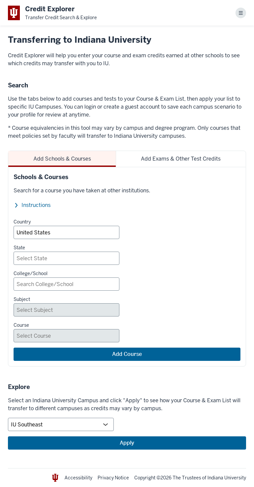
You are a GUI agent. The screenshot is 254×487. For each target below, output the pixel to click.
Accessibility (78, 478)
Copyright (144, 478)
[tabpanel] (127, 266)
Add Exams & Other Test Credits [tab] (181, 158)
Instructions (36, 205)
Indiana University (226, 478)
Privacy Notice (113, 478)
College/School (31, 273)
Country (22, 222)
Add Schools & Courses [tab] (62, 158)
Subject (22, 299)
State (19, 248)
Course (21, 325)
